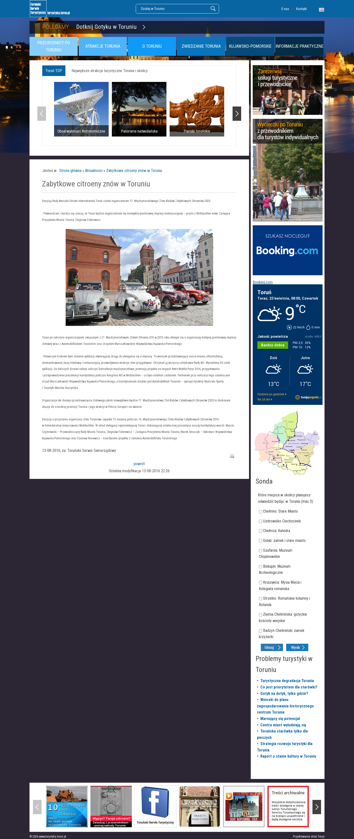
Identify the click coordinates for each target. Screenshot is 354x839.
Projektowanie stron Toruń (308, 836)
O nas (285, 9)
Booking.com (263, 282)
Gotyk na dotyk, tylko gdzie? (284, 693)
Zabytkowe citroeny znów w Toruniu (134, 170)
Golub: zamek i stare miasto (284, 540)
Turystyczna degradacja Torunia (287, 680)
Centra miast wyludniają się (283, 725)
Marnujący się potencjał (280, 718)
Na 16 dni (263, 399)
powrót (139, 463)
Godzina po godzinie (270, 394)
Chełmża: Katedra (276, 530)
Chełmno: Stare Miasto (280, 511)
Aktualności (94, 170)
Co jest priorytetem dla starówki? (288, 687)
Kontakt (301, 9)
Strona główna (70, 170)
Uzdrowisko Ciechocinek (282, 521)
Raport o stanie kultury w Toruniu (288, 756)
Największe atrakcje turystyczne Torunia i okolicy (110, 70)
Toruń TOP (53, 70)
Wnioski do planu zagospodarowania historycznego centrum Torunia (285, 706)
